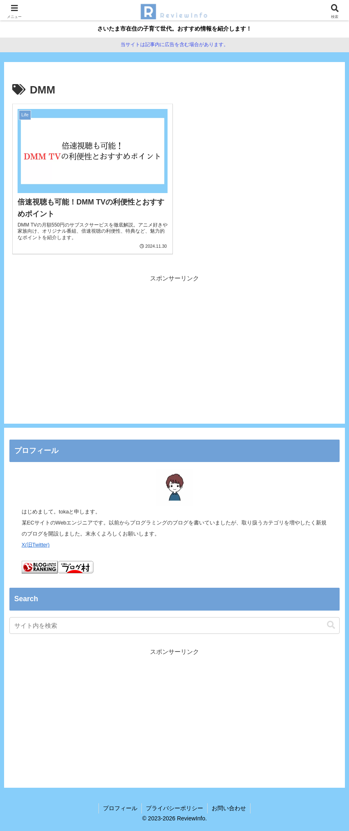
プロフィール (120, 808)
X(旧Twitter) (36, 545)
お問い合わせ (229, 808)
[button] (331, 625)
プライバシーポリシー (174, 808)
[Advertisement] (174, 341)
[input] (174, 625)
